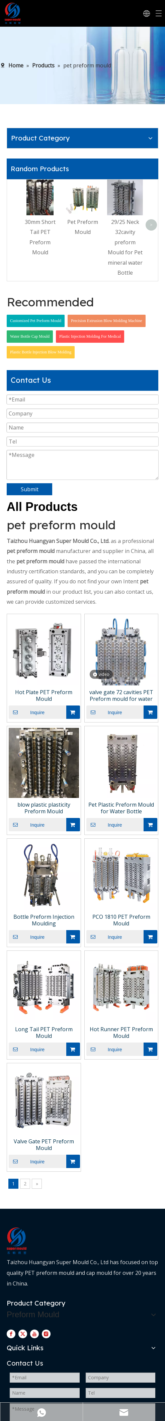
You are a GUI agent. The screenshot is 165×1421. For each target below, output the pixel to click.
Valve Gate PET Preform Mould (44, 1144)
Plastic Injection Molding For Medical (90, 336)
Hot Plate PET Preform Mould (43, 695)
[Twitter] (22, 1333)
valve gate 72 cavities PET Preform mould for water (121, 695)
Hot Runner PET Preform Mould (121, 1032)
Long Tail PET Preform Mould (44, 1032)
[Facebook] (11, 1333)
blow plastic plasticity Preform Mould (43, 808)
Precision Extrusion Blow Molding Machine (106, 320)
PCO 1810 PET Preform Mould (121, 920)
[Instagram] (46, 1333)
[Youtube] (34, 1333)
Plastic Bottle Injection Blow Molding (40, 352)
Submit (29, 489)
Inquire (27, 712)
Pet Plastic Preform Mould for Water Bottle (121, 808)
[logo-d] (16, 1240)
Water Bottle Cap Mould (30, 336)
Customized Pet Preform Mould (35, 320)
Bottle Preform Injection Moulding (43, 920)
